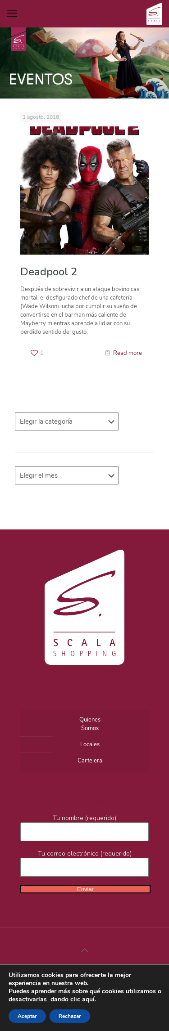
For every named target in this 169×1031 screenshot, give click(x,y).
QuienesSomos (89, 724)
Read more (127, 353)
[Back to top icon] (84, 951)
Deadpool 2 (48, 271)
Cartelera (90, 761)
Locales (90, 744)
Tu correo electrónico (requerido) (84, 863)
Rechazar (70, 1016)
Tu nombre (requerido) (84, 827)
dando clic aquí (72, 999)
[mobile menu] (12, 13)
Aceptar (27, 1016)
